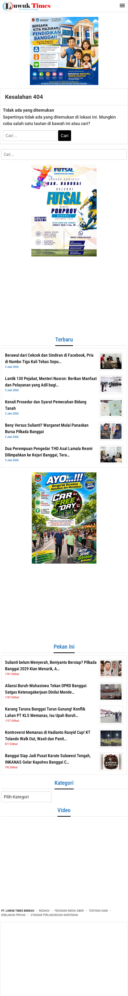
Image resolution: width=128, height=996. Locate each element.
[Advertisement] (62, 298)
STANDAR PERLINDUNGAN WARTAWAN (54, 915)
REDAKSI (44, 910)
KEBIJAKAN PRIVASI (13, 915)
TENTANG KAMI (98, 910)
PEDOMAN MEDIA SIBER (69, 910)
